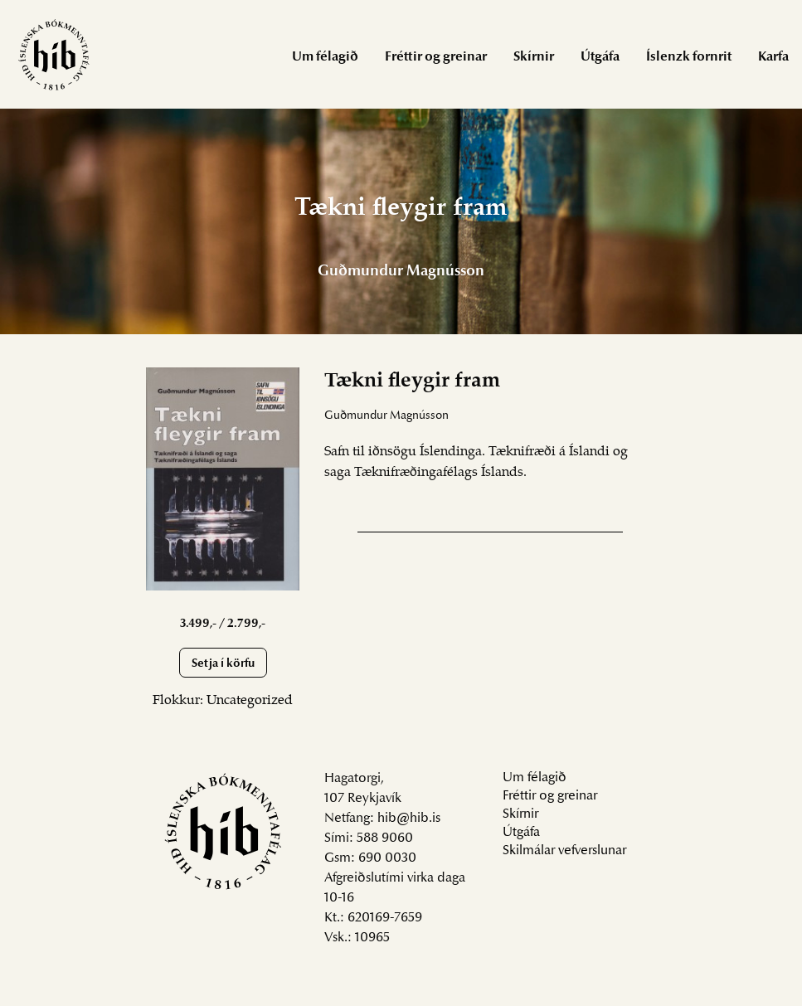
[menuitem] (325, 56)
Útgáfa (600, 57)
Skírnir (533, 57)
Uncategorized (250, 700)
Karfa (773, 57)
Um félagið (325, 57)
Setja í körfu (223, 664)
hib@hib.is (408, 818)
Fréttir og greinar (436, 57)
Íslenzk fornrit (689, 57)
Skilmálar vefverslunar (564, 851)
